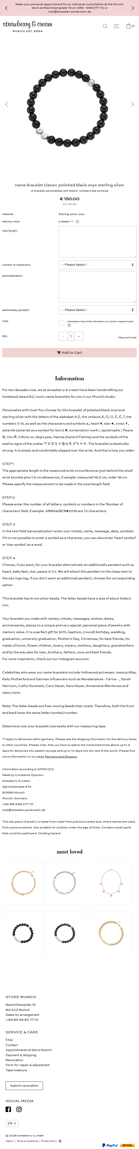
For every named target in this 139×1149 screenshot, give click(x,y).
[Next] (132, 8)
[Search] (105, 26)
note (5, 321)
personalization (12, 275)
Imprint (9, 1141)
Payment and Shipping (61, 756)
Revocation (14, 1060)
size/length (9, 230)
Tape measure (16, 1070)
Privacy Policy (49, 1141)
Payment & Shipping (21, 1055)
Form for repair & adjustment (27, 1065)
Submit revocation (24, 1086)
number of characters (16, 264)
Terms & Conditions (27, 1141)
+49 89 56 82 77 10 (22, 1020)
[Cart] (130, 26)
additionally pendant (15, 310)
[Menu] (116, 26)
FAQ (9, 1040)
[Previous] (6, 8)
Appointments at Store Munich (29, 1050)
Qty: (5, 336)
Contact (12, 1045)
